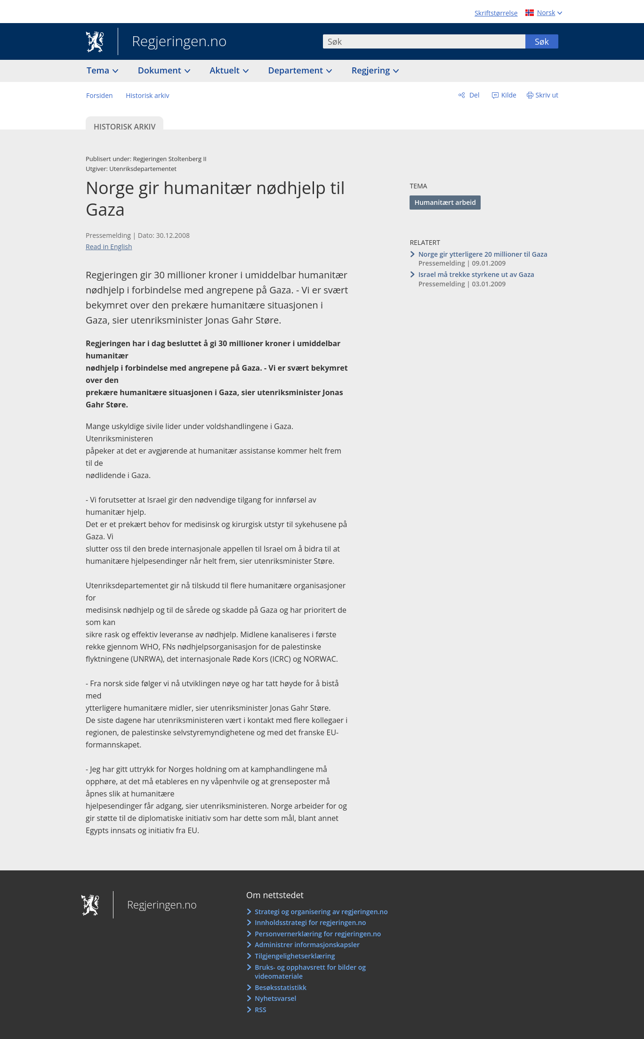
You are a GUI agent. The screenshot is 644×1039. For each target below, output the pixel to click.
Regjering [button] (372, 70)
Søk (542, 41)
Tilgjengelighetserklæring (295, 955)
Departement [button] (296, 70)
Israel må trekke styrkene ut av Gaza (476, 274)
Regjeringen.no (172, 42)
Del (473, 94)
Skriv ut (547, 94)
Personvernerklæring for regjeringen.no (318, 933)
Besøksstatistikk (280, 987)
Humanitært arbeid (444, 202)
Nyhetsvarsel (275, 998)
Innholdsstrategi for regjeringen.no (310, 922)
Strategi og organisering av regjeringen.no (321, 911)
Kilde (507, 94)
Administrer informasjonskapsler (307, 944)
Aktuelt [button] (226, 70)
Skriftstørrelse (496, 12)
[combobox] (424, 41)
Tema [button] (99, 70)
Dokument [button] (161, 70)
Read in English (109, 246)
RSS (260, 1009)
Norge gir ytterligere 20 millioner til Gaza (483, 254)
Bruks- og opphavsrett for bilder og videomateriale (310, 972)
